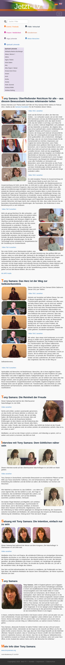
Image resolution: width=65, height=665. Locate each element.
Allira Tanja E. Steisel (11, 68)
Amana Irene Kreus (10, 71)
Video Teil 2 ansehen (35, 175)
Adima (7, 57)
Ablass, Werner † (10, 54)
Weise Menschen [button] (32, 38)
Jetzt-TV (27, 6)
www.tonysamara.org (8, 650)
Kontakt (31, 661)
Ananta (7, 82)
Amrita (7, 79)
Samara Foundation (22, 107)
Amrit (6, 76)
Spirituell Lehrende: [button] (12, 44)
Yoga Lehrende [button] (10, 38)
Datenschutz (50, 661)
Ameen (7, 73)
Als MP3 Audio (6, 273)
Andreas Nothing (10, 90)
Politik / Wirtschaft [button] (32, 26)
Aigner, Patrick (9, 60)
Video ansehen (6, 407)
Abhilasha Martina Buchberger (14, 51)
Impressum (40, 661)
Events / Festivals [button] (11, 26)
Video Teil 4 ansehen (9, 247)
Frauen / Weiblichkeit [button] (12, 32)
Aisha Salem (8, 62)
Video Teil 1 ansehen (35, 111)
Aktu (6, 65)
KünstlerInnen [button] (31, 32)
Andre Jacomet (9, 84)
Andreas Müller (9, 87)
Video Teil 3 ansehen (9, 209)
